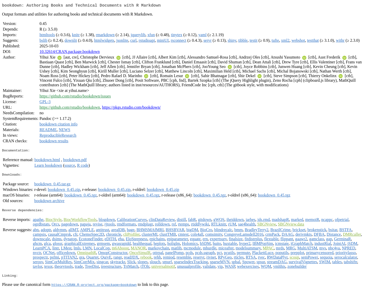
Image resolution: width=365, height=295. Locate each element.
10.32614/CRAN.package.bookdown (69, 52)
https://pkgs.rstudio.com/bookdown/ (131, 108)
